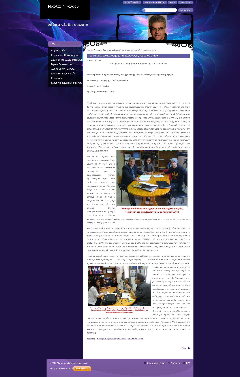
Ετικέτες (91, 339)
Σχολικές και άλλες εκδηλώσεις (67, 59)
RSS (188, 363)
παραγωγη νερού (135, 339)
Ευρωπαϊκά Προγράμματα (65, 55)
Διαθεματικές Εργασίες (63, 69)
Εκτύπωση (175, 363)
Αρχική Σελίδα (58, 50)
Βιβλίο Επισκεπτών (61, 64)
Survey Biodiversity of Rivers (66, 83)
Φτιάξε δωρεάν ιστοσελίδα (61, 368)
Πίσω (184, 348)
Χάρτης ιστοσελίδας (156, 363)
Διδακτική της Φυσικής (63, 73)
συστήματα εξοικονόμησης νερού (111, 339)
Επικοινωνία (57, 78)
